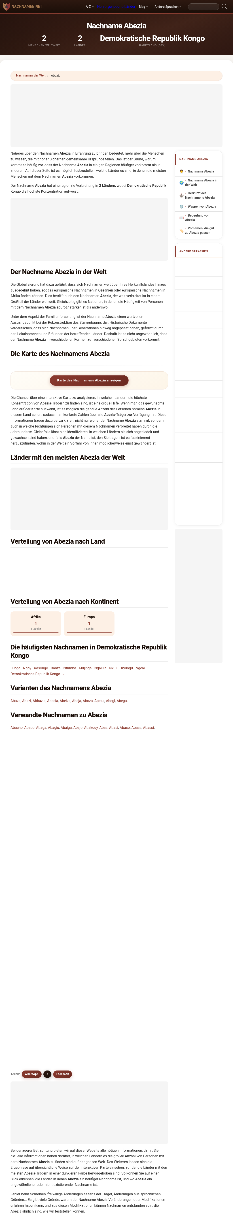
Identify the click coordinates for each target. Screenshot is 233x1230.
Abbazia (39, 672)
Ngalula (100, 640)
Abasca (68, 1043)
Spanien (119, 556)
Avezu (107, 1075)
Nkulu (113, 640)
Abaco (29, 699)
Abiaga (148, 1032)
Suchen (155, 1114)
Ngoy (27, 640)
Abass (136, 699)
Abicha (67, 1075)
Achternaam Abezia (198, 330)
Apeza (99, 672)
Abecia (52, 672)
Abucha (68, 1010)
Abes (26, 1064)
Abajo (78, 699)
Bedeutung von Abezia (197, 218)
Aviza (66, 1032)
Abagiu (53, 699)
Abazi (26, 672)
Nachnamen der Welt (31, 75)
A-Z (88, 7)
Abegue (108, 1053)
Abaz (26, 1032)
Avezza (148, 977)
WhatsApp (31, 828)
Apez (106, 1032)
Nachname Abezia (201, 171)
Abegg (27, 1053)
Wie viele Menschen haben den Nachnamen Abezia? (57, 783)
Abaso (125, 699)
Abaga (41, 699)
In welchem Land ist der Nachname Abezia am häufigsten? (62, 734)
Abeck (147, 1043)
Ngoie (140, 640)
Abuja (147, 1010)
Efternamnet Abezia (198, 389)
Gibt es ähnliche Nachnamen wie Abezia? (48, 813)
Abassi (148, 699)
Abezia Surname (202, 271)
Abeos (147, 1053)
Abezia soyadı (201, 400)
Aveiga (108, 1021)
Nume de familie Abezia (201, 376)
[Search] (203, 6)
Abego (67, 1053)
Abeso (67, 1064)
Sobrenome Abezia (204, 311)
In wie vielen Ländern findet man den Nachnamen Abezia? (61, 768)
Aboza (88, 672)
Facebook (62, 828)
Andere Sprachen (166, 7)
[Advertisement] (116, 115)
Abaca (27, 1043)
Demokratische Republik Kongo (56, 556)
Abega (122, 672)
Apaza (67, 1021)
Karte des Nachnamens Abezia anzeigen (89, 380)
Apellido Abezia (202, 263)
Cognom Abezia (202, 302)
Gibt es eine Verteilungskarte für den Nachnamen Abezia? (61, 798)
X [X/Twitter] (47, 828)
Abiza (26, 988)
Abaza (16, 672)
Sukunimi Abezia (203, 358)
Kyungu (127, 640)
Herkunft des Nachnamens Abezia (200, 195)
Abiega (27, 1075)
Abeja (76, 672)
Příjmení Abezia (202, 341)
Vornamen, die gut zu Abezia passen (199, 231)
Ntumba (69, 640)
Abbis (107, 1043)
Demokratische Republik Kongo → (38, 646)
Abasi (113, 699)
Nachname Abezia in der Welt (201, 183)
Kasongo (41, 640)
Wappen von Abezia (202, 207)
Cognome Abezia (203, 293)
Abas (103, 699)
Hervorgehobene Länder (116, 6)
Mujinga (85, 640)
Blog (142, 7)
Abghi (107, 1064)
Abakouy (91, 699)
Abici (146, 1064)
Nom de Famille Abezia (200, 282)
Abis (106, 1010)
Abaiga (66, 699)
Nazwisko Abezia (203, 320)
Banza (56, 640)
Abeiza (65, 672)
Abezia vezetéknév (204, 366)
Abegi (110, 672)
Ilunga (15, 640)
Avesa (147, 1021)
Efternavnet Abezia (204, 349)
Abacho (17, 699)
